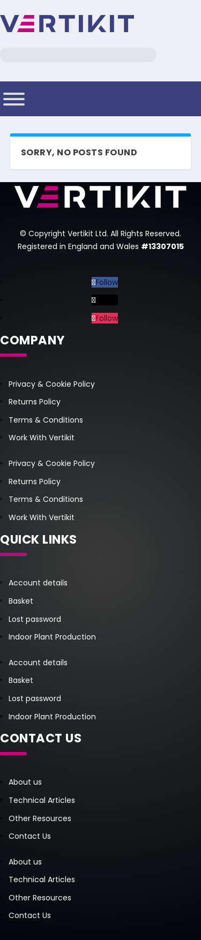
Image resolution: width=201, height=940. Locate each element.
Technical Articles (42, 800)
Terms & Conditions (46, 420)
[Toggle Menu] (14, 99)
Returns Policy (35, 401)
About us (25, 782)
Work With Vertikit (42, 437)
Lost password (35, 619)
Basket (21, 601)
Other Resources (40, 818)
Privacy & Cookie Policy (52, 384)
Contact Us (30, 836)
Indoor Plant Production (52, 636)
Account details (38, 582)
